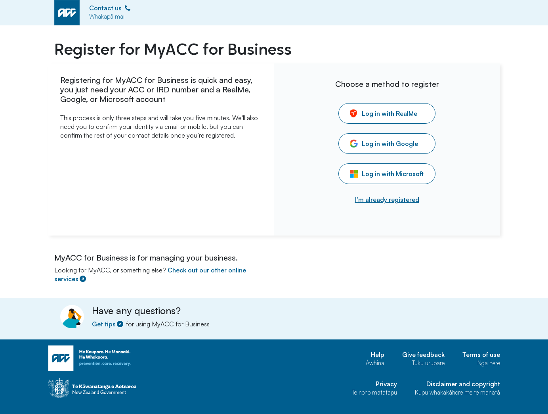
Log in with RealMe (383, 113)
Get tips (108, 324)
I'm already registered (387, 199)
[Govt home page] (123, 388)
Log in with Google (384, 144)
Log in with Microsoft (387, 174)
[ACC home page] (123, 358)
